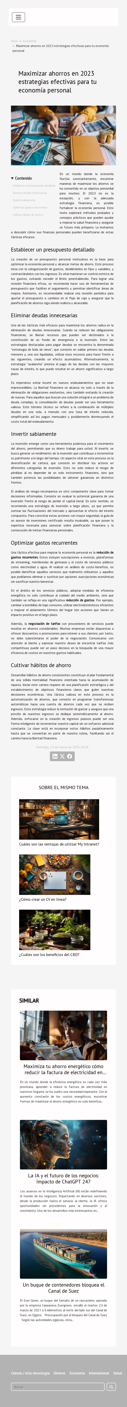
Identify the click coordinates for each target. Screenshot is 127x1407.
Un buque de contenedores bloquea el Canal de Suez (63, 1288)
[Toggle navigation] (18, 17)
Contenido (23, 178)
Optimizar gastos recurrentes (30, 207)
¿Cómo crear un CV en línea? (42, 899)
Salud (117, 1373)
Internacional (99, 1373)
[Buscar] (58, 1387)
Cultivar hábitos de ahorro (28, 215)
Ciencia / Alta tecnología (30, 1373)
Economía (29, 40)
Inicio (14, 40)
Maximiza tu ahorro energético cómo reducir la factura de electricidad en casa (63, 1072)
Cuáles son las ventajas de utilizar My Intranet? (59, 844)
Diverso (59, 1373)
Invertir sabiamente (24, 200)
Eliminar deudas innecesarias (30, 193)
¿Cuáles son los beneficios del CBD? (49, 954)
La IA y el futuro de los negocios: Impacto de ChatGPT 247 (63, 1178)
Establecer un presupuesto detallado (34, 186)
